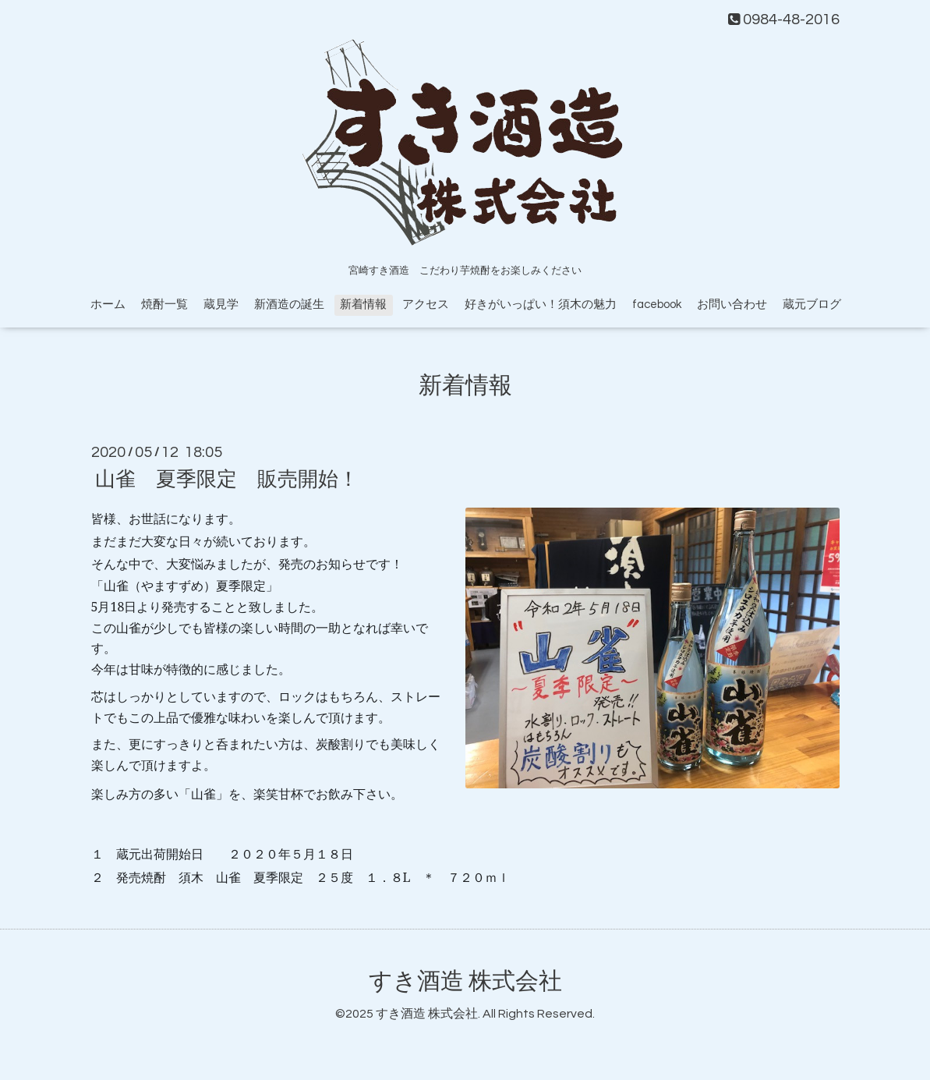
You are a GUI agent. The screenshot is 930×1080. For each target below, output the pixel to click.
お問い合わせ (732, 304)
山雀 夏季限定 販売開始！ (227, 479)
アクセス (425, 304)
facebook (656, 304)
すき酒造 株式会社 (465, 981)
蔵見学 (221, 304)
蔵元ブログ (812, 304)
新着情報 (363, 304)
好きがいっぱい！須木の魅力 (541, 304)
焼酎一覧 (164, 304)
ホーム (108, 304)
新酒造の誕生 (289, 304)
